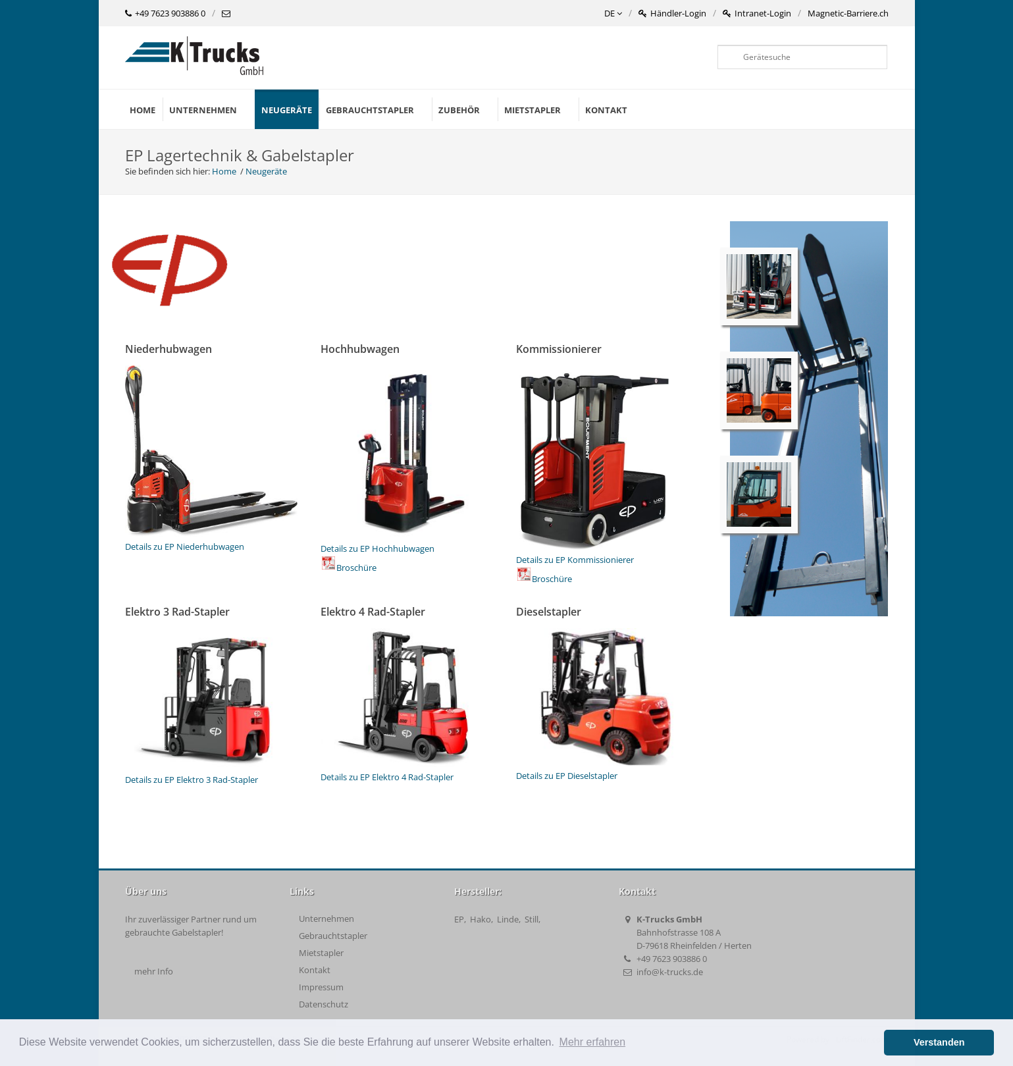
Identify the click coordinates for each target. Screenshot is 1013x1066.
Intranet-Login (757, 13)
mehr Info (153, 971)
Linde (508, 919)
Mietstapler (321, 953)
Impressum (321, 987)
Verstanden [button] (939, 1042)
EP (459, 919)
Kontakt (314, 970)
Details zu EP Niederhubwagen (211, 539)
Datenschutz (323, 1004)
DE (613, 13)
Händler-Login (672, 13)
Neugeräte (286, 110)
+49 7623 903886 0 (165, 13)
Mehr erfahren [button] (592, 1042)
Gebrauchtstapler (333, 936)
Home (142, 110)
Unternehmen (326, 918)
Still (531, 919)
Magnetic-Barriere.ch (848, 13)
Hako (480, 919)
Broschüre (349, 567)
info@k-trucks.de (669, 972)
